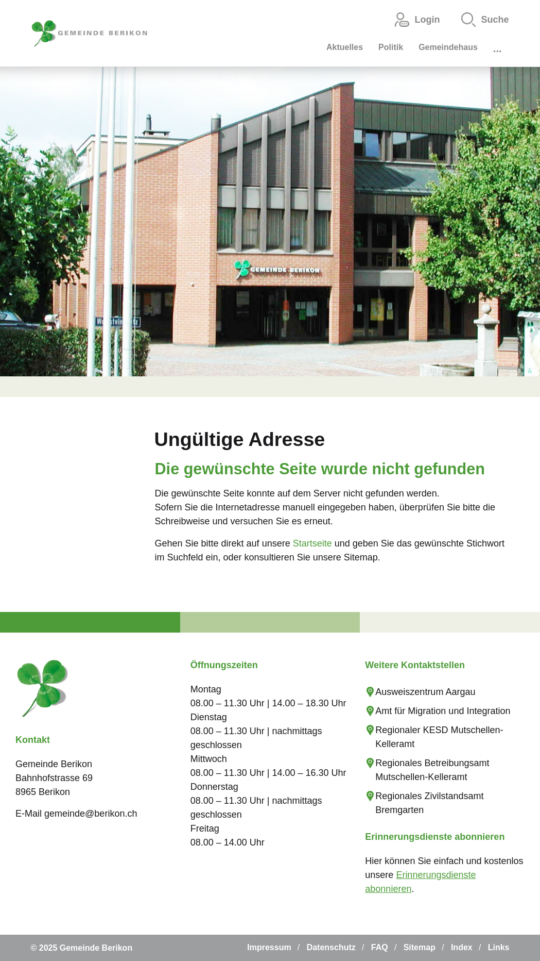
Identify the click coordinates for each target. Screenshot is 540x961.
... (497, 48)
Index (462, 947)
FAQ (379, 947)
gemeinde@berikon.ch (90, 813)
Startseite (312, 543)
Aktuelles (344, 47)
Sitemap (420, 947)
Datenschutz (331, 947)
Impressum (269, 947)
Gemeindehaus (448, 47)
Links (499, 947)
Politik (390, 47)
